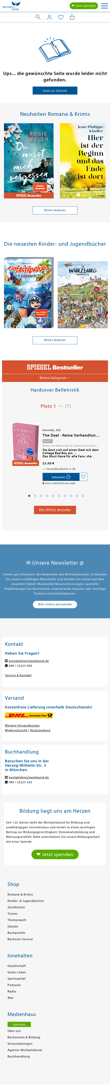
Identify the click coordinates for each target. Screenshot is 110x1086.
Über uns (14, 1031)
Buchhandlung (19, 1056)
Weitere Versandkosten (22, 725)
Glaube (13, 926)
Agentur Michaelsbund (25, 1050)
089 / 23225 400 (20, 666)
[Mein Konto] (49, 17)
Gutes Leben (17, 972)
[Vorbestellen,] (61, 477)
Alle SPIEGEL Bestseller (55, 510)
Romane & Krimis (20, 894)
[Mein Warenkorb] (72, 17)
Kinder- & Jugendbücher (26, 901)
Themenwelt (17, 920)
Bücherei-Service (20, 939)
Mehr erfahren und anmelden (55, 604)
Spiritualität (17, 978)
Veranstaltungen (20, 1044)
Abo (11, 998)
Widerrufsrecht (16, 730)
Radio (12, 991)
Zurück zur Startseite (55, 91)
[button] (29, 496)
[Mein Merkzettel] (61, 18)
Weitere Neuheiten (55, 210)
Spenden (19, 1024)
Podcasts (14, 985)
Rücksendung (40, 730)
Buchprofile (16, 933)
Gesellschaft (17, 966)
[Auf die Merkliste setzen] (83, 477)
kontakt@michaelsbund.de (29, 661)
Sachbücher (16, 907)
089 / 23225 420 (20, 782)
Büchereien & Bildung (24, 1037)
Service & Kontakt (18, 675)
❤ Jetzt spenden (84, 6)
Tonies (13, 913)
